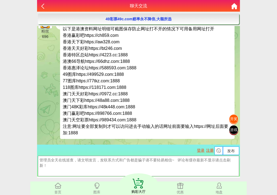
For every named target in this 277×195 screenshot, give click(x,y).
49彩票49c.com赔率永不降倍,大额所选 (138, 19)
